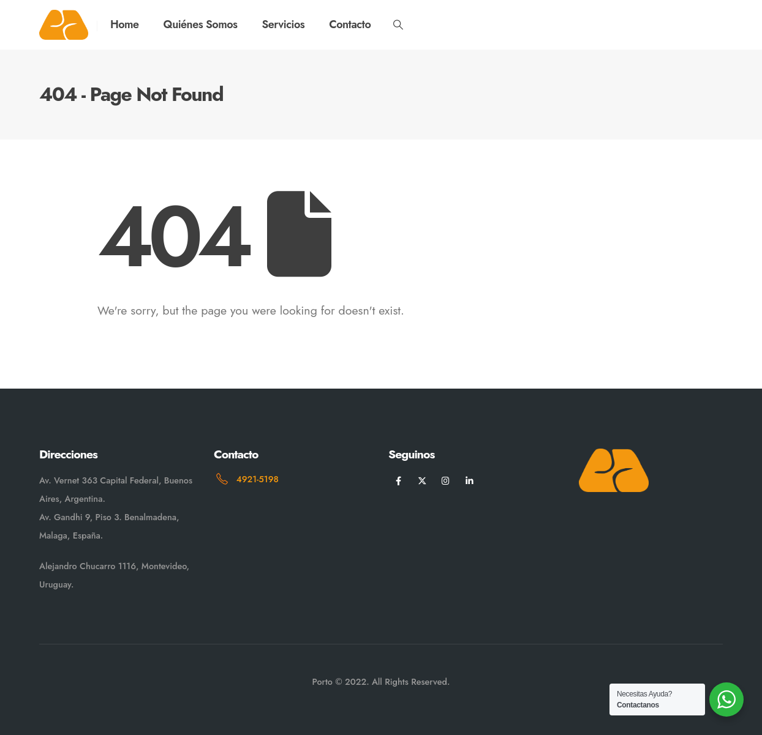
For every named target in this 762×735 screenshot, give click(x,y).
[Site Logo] (63, 25)
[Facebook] (398, 481)
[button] (398, 25)
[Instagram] (446, 481)
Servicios (283, 24)
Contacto (350, 24)
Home (124, 24)
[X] (422, 481)
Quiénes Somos (201, 24)
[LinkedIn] (469, 481)
